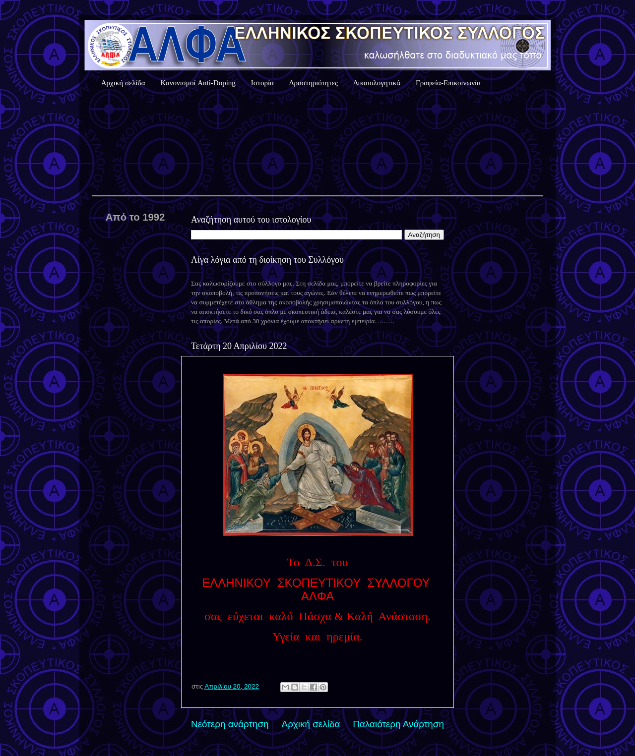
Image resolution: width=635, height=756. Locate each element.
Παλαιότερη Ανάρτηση (398, 724)
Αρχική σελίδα (123, 83)
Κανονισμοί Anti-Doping (198, 83)
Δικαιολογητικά (376, 83)
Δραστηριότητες (313, 83)
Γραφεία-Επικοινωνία (448, 83)
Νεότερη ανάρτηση (230, 724)
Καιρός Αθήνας (317, 143)
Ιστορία (262, 83)
